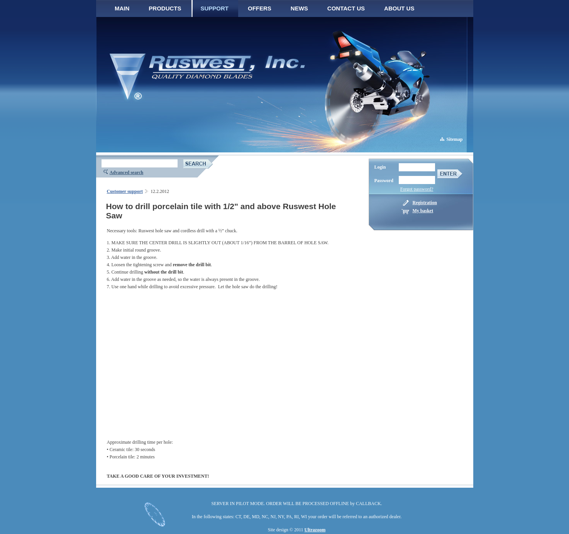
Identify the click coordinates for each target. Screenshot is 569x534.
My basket (423, 210)
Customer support (125, 191)
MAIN (122, 8)
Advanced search (126, 172)
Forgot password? (416, 189)
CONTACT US (346, 8)
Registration (425, 202)
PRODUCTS (165, 8)
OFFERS (259, 8)
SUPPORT (215, 8)
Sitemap (455, 139)
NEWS (299, 8)
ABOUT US (399, 8)
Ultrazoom (315, 529)
